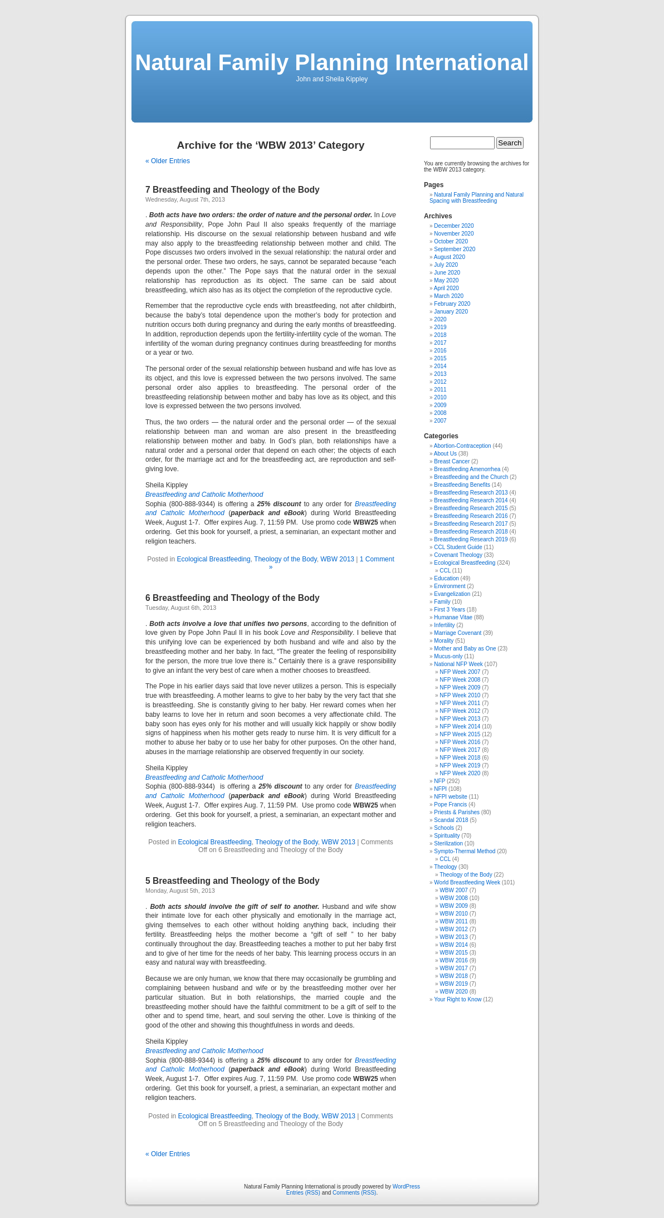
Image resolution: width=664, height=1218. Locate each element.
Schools (444, 828)
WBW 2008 (454, 898)
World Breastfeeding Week (467, 882)
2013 (440, 374)
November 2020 (453, 234)
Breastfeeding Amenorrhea (467, 469)
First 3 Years (449, 609)
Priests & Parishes (457, 812)
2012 (440, 382)
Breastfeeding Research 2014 (470, 500)
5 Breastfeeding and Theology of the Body (232, 881)
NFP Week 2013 (460, 719)
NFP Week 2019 (460, 765)
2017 (440, 343)
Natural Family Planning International (332, 62)
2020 (440, 319)
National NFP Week (458, 664)
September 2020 (454, 249)
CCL (445, 571)
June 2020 (447, 273)
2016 (440, 351)
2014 (440, 366)
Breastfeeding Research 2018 (470, 532)
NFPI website (450, 797)
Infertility (444, 625)
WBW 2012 (454, 929)
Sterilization (448, 843)
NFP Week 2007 (460, 672)
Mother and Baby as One (465, 648)
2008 (440, 413)
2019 (440, 327)
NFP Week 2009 (460, 687)
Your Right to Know (457, 999)
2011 (440, 390)
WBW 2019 (454, 984)
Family (442, 602)
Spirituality (447, 836)
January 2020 (451, 312)
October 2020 (451, 241)
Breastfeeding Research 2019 (470, 539)
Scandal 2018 (451, 820)
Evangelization (452, 594)
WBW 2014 (454, 945)
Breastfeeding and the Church (471, 477)
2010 (440, 397)
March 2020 (448, 296)
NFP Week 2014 (460, 726)
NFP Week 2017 (460, 750)
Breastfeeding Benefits (462, 485)
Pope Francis (450, 804)
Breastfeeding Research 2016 (470, 516)
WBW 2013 (337, 559)
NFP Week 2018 (460, 758)
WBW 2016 (454, 960)
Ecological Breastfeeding (214, 559)
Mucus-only (448, 656)
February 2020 (452, 304)
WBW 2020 (454, 992)
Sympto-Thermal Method (464, 851)
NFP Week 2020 (460, 773)
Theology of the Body (285, 559)
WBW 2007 (454, 890)
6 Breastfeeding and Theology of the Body (232, 598)
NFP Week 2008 (460, 680)
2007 (440, 421)
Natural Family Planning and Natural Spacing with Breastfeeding (476, 198)
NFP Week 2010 (460, 695)
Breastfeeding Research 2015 (470, 508)
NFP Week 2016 (460, 742)
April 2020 (446, 288)
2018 (440, 335)
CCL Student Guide (458, 547)
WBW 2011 (454, 921)
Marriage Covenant (457, 633)
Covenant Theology (458, 555)
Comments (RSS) (354, 1193)
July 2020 (446, 265)
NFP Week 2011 (460, 703)
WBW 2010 (454, 914)
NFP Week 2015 (460, 734)
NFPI (440, 789)
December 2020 (453, 226)
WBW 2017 (454, 968)
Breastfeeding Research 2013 (470, 493)
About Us (445, 454)
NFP (439, 781)
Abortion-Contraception (462, 446)
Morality (443, 641)
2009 (440, 405)
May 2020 (446, 280)
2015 (440, 358)
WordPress (406, 1186)
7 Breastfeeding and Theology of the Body (232, 189)
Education (446, 578)
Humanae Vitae (453, 617)
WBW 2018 (454, 976)
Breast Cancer (452, 461)
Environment (449, 586)
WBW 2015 (454, 953)
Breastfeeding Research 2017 (470, 524)
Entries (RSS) (303, 1193)
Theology (445, 867)
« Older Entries (167, 161)
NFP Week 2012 (460, 711)
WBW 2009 (454, 906)
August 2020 (449, 257)
